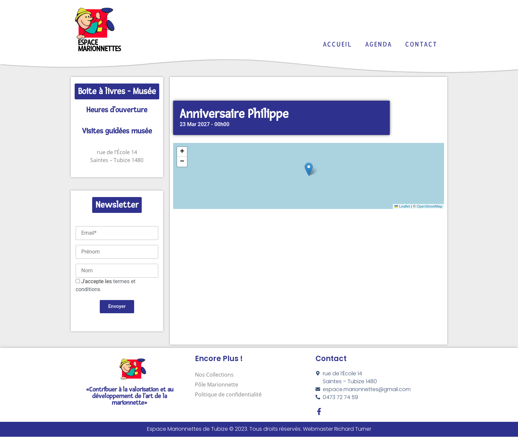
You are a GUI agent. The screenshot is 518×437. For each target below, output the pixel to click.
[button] (309, 169)
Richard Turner (352, 429)
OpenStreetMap (429, 206)
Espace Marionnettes (99, 45)
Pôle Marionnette (216, 384)
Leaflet (402, 206)
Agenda (378, 44)
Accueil (337, 44)
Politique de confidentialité (228, 394)
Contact (421, 44)
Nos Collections (214, 374)
